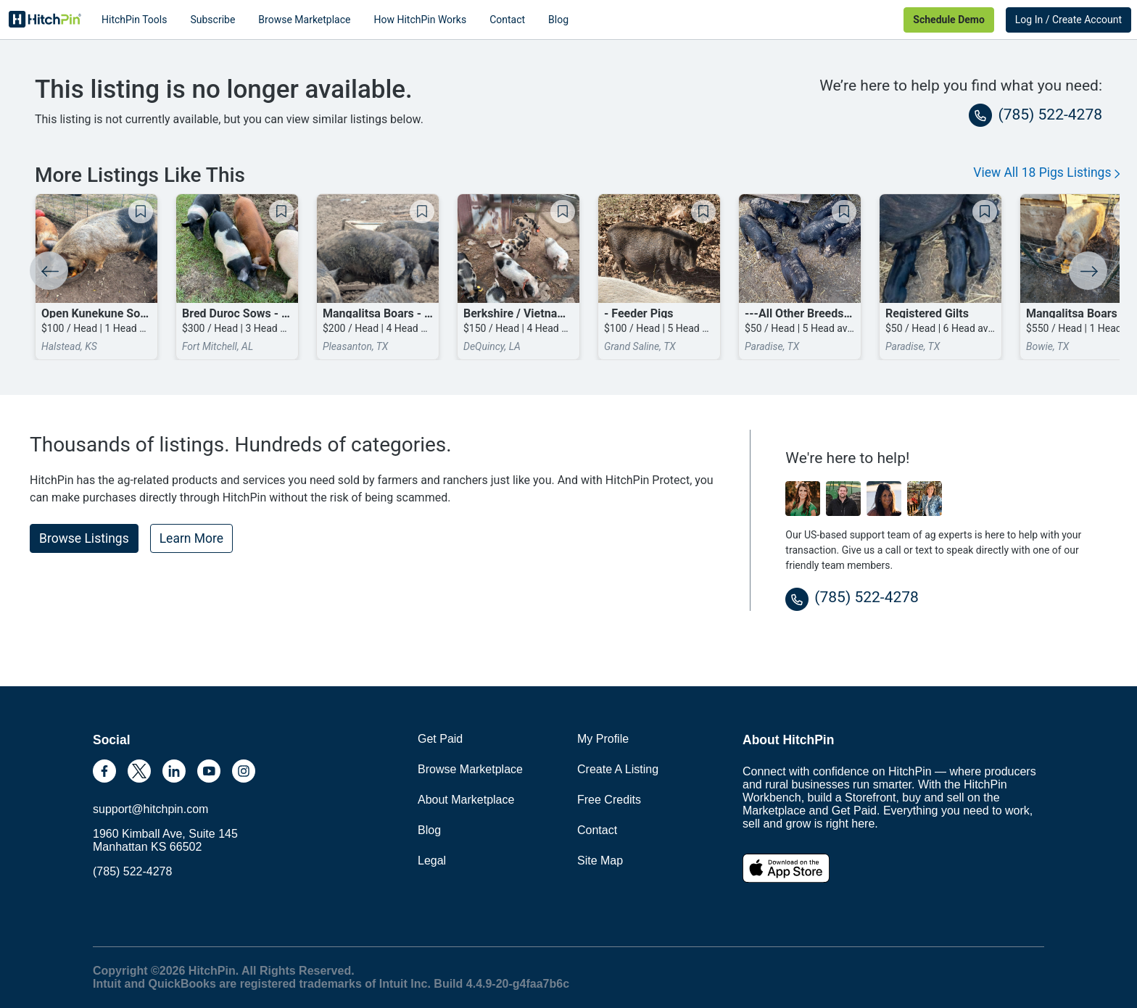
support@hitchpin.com (150, 809)
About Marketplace (466, 800)
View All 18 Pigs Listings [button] (1046, 172)
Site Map (600, 860)
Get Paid (440, 739)
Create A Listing (617, 769)
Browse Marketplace (304, 19)
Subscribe (212, 19)
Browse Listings (84, 538)
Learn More (191, 538)
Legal (432, 860)
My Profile (603, 739)
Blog (558, 19)
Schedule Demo (948, 19)
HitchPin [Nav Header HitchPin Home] (45, 19)
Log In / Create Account (1068, 19)
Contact (507, 19)
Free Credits (609, 800)
